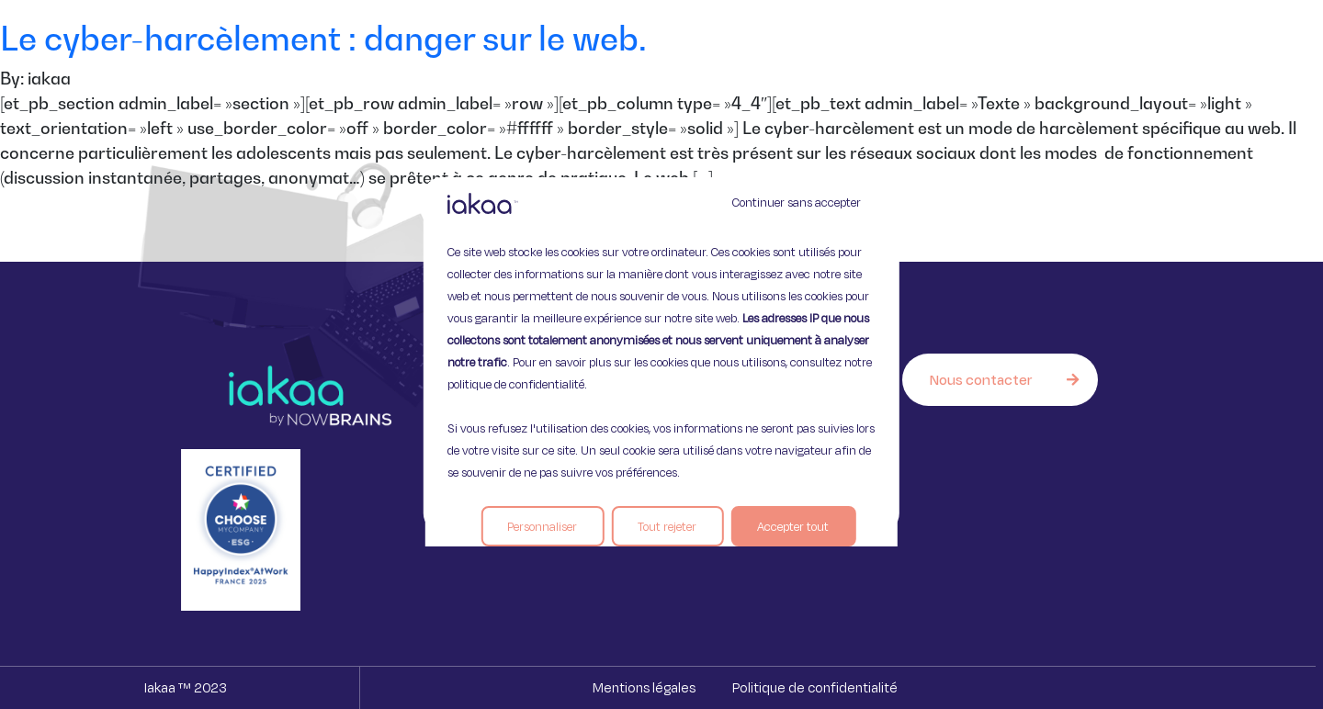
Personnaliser (542, 526)
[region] (661, 354)
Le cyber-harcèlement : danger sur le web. (327, 38)
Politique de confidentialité (815, 687)
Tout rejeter (667, 526)
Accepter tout (793, 526)
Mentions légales (644, 687)
